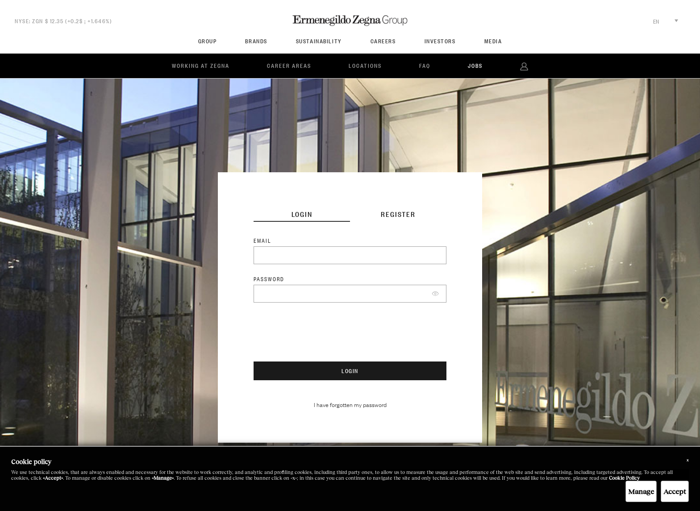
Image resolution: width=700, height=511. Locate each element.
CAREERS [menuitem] (383, 41)
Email (262, 241)
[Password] (350, 294)
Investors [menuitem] (440, 41)
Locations (365, 66)
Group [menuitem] (207, 41)
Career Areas (289, 66)
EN (665, 21)
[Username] (350, 255)
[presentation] (321, 335)
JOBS (475, 66)
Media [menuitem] (493, 41)
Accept (674, 491)
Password (269, 279)
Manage (641, 491)
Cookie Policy (624, 478)
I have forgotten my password (350, 404)
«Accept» (53, 478)
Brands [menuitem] (256, 41)
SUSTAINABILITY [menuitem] (319, 41)
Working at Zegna (200, 66)
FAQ (424, 66)
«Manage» (163, 478)
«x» (294, 478)
